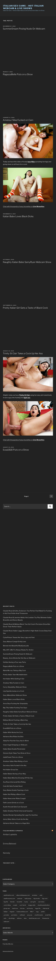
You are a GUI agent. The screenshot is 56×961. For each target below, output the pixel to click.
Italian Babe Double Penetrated (14, 749)
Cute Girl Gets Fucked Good (12, 786)
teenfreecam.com (34, 918)
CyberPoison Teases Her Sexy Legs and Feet (19, 637)
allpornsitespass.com (23, 895)
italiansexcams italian (6, 951)
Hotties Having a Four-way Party (14, 662)
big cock (44, 898)
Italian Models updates (13, 830)
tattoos (19, 918)
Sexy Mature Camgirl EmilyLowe (14, 641)
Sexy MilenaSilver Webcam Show (15, 695)
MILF (32, 911)
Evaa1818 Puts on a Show (16, 449)
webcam (6, 921)
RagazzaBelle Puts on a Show (18, 74)
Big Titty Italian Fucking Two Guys (15, 708)
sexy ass (29, 915)
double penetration (44, 905)
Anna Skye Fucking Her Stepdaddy (15, 703)
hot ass (22, 908)
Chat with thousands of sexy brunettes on (23, 206)
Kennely (6, 853)
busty (26, 902)
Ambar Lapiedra (10, 834)
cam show (41, 902)
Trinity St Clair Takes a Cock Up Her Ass (23, 353)
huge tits (37, 908)
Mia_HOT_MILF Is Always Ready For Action (18, 650)
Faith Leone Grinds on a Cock (13, 802)
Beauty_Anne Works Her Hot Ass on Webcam (19, 658)
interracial (46, 908)
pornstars (14, 915)
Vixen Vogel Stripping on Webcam (15, 745)
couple (15, 905)
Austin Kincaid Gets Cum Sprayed (15, 807)
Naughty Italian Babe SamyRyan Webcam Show (27, 262)
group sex (7, 908)
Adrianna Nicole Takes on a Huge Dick (16, 823)
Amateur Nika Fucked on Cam (18, 120)
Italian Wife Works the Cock (13, 732)
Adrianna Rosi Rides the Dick (13, 736)
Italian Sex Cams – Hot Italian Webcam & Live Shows (23, 7)
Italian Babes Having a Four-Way (14, 774)
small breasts (38, 915)
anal (41, 895)
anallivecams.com (9, 898)
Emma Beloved (9, 844)
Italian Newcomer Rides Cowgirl (14, 798)
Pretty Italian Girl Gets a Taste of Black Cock (25, 307)
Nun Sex (11, 951)
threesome (45, 918)
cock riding (7, 905)
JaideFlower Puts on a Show (13, 757)
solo (5, 918)
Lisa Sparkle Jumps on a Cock (13, 691)
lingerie (12, 911)
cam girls (33, 902)
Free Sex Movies (8, 944)
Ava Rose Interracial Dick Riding (14, 782)
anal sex (19, 898)
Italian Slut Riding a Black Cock (14, 794)
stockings (12, 918)
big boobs (36, 898)
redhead (22, 915)
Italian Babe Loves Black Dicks (18, 216)
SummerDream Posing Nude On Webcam (24, 28)
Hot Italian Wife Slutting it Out (13, 679)
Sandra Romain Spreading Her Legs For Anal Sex (20, 815)
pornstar (6, 915)
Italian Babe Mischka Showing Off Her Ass (18, 778)
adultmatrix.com (9, 895)
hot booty (30, 908)
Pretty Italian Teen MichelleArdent (15, 674)
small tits (48, 915)
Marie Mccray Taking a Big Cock (14, 670)
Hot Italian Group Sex (10, 769)
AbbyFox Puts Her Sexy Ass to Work (16, 741)
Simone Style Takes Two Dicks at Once (16, 753)
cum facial (22, 905)
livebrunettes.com (22, 911)
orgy (37, 911)
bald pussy (28, 898)
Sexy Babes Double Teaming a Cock (15, 790)
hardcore (15, 908)
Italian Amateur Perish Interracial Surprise (17, 811)
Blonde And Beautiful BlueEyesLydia (16, 646)
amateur (34, 895)
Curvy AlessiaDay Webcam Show (15, 687)
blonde (12, 902)
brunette (19, 902)
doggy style (31, 905)
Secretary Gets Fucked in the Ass (14, 765)
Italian (6, 911)
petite (43, 911)
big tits (6, 902)
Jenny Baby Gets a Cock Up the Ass (15, 819)
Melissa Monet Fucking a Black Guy (15, 720)
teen (25, 918)
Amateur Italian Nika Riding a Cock (15, 761)
